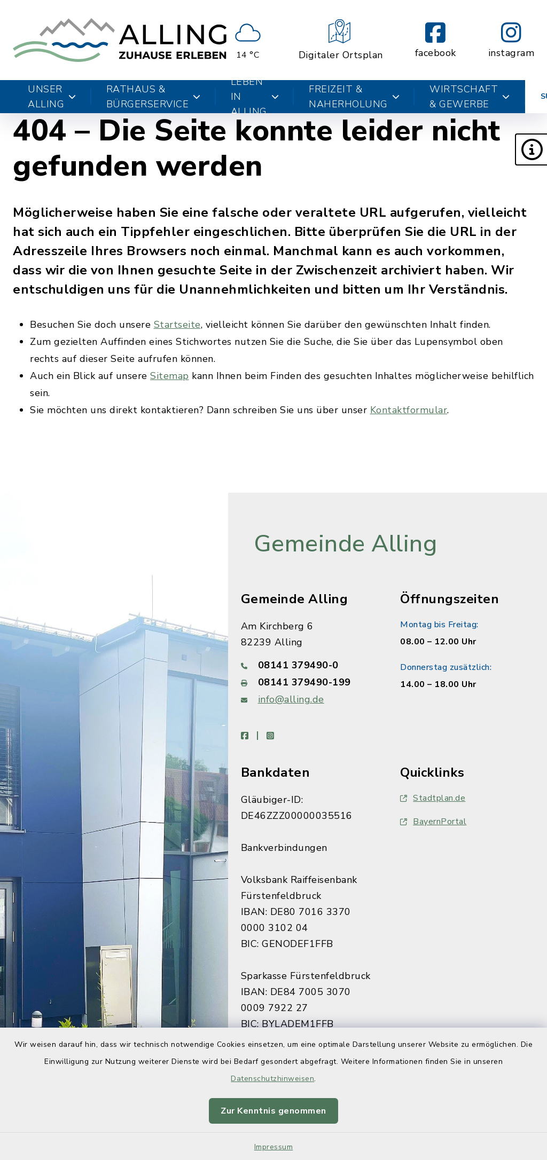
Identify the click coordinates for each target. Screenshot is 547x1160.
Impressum (273, 1147)
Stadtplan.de (432, 798)
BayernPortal (433, 821)
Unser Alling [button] (52, 97)
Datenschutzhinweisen (272, 1079)
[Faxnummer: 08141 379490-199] (308, 682)
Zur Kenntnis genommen (273, 1111)
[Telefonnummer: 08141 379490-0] (308, 665)
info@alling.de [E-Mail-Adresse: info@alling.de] (291, 699)
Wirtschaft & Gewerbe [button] (469, 97)
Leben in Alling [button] (255, 96)
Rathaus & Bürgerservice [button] (153, 97)
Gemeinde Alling (345, 544)
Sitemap (169, 375)
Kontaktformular (409, 410)
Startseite (177, 324)
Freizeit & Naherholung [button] (354, 97)
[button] (531, 149)
